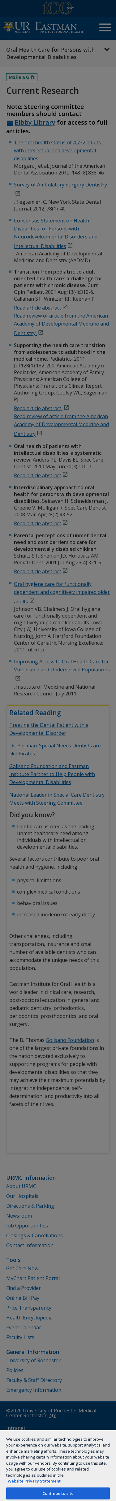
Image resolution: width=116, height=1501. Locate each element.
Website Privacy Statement (34, 1481)
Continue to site (58, 1493)
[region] (58, 1465)
